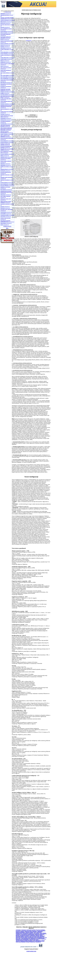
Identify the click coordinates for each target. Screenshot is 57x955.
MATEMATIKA (42, 934)
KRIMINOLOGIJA (31, 933)
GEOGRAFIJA (39, 932)
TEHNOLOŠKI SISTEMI (24, 941)
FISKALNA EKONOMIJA (29, 932)
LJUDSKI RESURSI (24, 934)
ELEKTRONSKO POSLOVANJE (26, 930)
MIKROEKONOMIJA (39, 935)
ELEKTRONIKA (18, 930)
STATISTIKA (18, 941)
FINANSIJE (22, 931)
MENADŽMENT (33, 935)
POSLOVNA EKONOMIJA (38, 937)
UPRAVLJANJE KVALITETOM (39, 941)
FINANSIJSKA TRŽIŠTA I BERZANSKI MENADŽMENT (33, 931)
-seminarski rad (5, 13)
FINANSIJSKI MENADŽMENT (20, 932)
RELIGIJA (31, 939)
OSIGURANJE (34, 936)
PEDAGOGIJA (18, 937)
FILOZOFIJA (18, 931)
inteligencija (28, 40)
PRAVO (19, 938)
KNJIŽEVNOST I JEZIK (38, 933)
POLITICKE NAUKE (24, 937)
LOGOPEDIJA (18, 934)
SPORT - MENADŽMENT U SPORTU (38, 940)
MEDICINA (17, 935)
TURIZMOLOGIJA (31, 941)
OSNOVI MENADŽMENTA (20, 936)
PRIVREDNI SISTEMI (40, 938)
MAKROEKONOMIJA (31, 934)
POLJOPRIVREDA (31, 937)
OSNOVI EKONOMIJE (27, 936)
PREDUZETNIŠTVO (34, 938)
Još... (7, 228)
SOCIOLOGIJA (35, 939)
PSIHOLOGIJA (7, 226)
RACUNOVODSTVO (26, 939)
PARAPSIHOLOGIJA (40, 936)
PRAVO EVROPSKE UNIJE (25, 938)
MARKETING (37, 934)
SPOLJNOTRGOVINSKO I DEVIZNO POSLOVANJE (24, 940)
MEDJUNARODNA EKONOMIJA (25, 935)
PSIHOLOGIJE (8, 11)
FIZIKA (35, 932)
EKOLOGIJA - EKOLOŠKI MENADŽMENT (38, 930)
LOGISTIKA (44, 933)
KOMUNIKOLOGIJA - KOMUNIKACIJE (22, 933)
